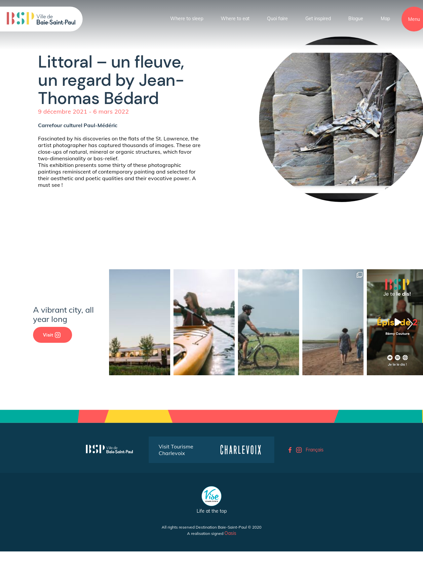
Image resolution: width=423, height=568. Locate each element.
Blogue (355, 19)
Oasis (230, 533)
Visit (51, 335)
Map (385, 19)
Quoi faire (277, 19)
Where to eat (235, 19)
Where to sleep (186, 19)
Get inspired (318, 19)
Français (315, 450)
